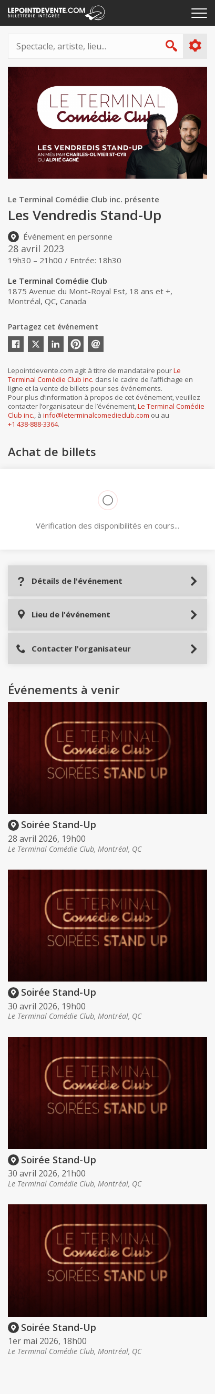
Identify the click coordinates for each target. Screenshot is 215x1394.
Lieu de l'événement (63, 614)
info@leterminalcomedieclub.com (96, 415)
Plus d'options (194, 45)
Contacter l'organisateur (73, 648)
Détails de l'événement (69, 580)
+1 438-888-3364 (33, 424)
